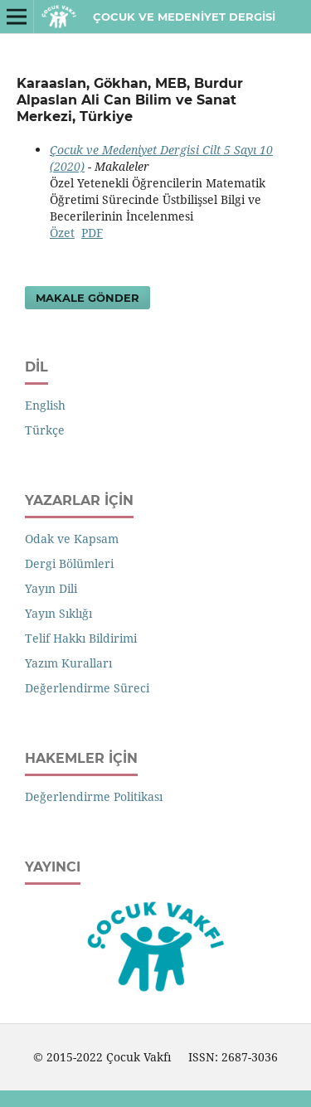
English (45, 405)
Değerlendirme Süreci (87, 688)
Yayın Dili (51, 588)
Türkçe (45, 430)
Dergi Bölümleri (69, 563)
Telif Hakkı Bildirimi (81, 638)
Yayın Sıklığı (58, 613)
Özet (62, 232)
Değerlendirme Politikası (94, 796)
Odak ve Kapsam (72, 538)
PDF (92, 232)
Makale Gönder (87, 297)
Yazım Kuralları (68, 663)
